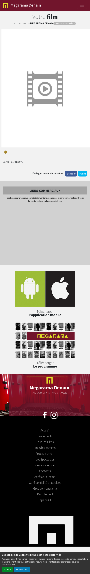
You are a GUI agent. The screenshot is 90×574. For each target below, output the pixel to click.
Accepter (7, 569)
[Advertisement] (45, 234)
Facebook (71, 173)
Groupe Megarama (45, 488)
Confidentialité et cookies (45, 482)
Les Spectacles (44, 459)
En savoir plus (22, 569)
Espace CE (45, 500)
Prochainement (44, 453)
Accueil (45, 430)
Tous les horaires (45, 447)
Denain (22, 5)
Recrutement (45, 494)
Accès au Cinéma (44, 476)
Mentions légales (44, 465)
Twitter (82, 173)
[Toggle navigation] (82, 5)
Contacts (45, 471)
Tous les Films (45, 442)
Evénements (44, 436)
